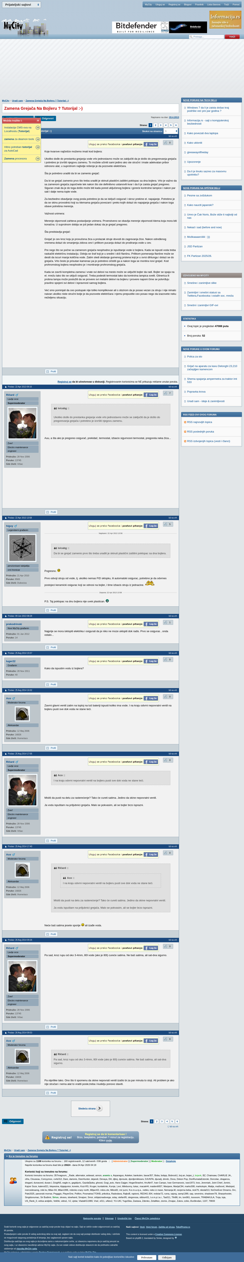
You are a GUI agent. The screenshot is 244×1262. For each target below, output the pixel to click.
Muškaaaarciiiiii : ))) (198, 477)
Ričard (10, 394)
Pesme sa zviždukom (199, 436)
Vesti (142, 1227)
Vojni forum (151, 1227)
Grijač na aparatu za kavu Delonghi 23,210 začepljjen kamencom (212, 254)
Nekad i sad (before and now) (204, 468)
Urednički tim (125, 1218)
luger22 (10, 661)
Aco (8, 698)
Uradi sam (17, 100)
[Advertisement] (122, 71)
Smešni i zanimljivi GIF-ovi (202, 191)
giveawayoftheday (197, 393)
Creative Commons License (168, 1234)
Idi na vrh (174, 1126)
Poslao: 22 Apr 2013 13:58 (20, 518)
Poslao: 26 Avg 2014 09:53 (20, 1033)
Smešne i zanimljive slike (202, 169)
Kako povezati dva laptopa (202, 374)
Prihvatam (146, 1257)
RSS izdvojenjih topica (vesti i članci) (208, 327)
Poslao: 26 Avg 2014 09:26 (20, 940)
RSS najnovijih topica (199, 308)
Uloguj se (160, 4)
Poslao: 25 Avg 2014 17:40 (20, 846)
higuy (9, 525)
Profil (53, 371)
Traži (226, 4)
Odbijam (167, 1257)
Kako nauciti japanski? (200, 446)
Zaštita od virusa (167, 1227)
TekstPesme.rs (183, 1227)
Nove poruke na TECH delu (200, 341)
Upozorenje (194, 402)
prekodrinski (14, 624)
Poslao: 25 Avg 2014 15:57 (20, 653)
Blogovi (187, 4)
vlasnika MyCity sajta (26, 1249)
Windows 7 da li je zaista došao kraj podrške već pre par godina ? (208, 350)
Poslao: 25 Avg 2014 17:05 (20, 754)
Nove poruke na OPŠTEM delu (201, 429)
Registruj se (174, 4)
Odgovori (48, 118)
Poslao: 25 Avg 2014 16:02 (20, 690)
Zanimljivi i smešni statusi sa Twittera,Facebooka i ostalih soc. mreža (210, 181)
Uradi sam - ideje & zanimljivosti (206, 287)
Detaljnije (171, 1161)
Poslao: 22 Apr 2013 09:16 (20, 387)
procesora (15, 158)
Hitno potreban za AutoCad (18, 148)
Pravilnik (199, 4)
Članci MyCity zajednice (147, 1218)
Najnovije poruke (92, 1218)
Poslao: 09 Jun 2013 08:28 (20, 616)
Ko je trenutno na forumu (23, 1156)
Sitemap (109, 1218)
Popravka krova (196, 278)
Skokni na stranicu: (152, 131)
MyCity (148, 4)
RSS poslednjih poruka (200, 318)
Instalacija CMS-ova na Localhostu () (17, 129)
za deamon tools (19, 139)
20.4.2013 (174, 117)
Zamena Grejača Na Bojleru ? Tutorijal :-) (47, 100)
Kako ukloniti (194, 383)
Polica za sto (194, 243)
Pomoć (236, 4)
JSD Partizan (195, 487)
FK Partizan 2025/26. (199, 496)
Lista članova (213, 4)
